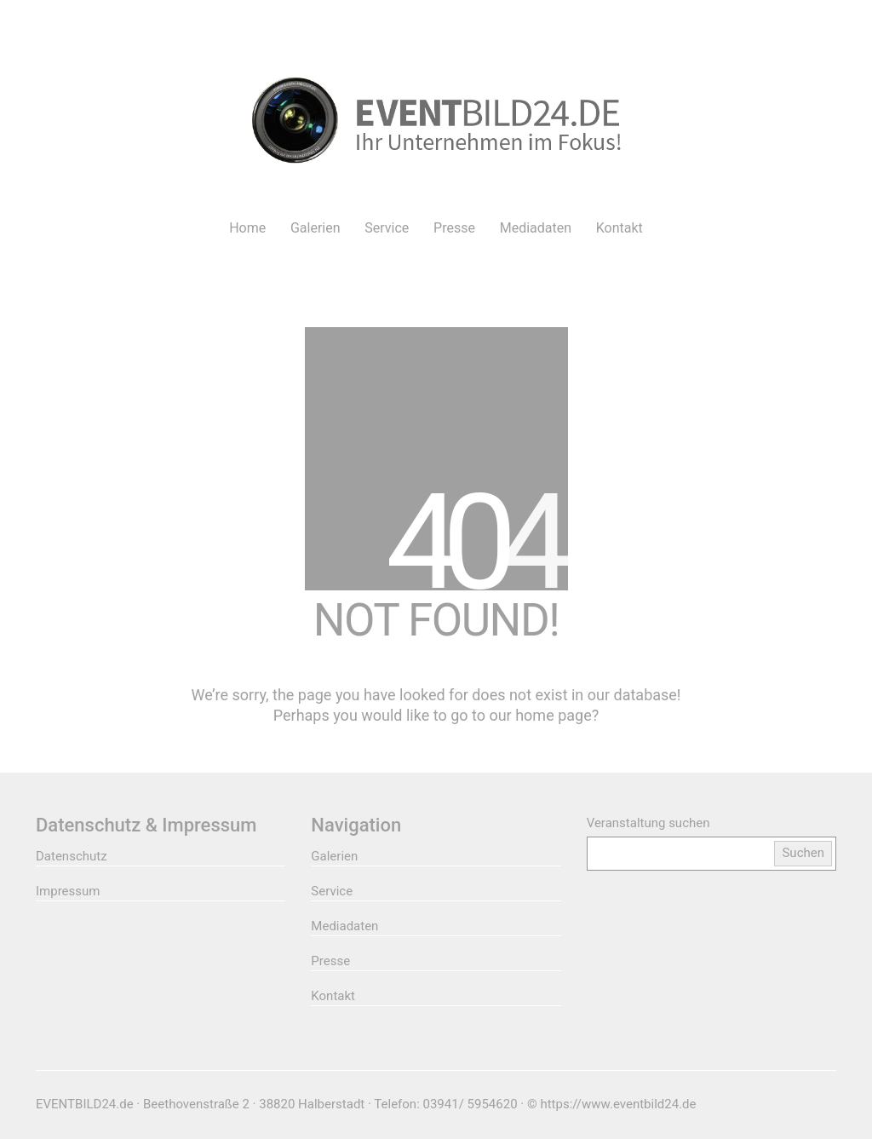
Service (332, 891)
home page (553, 715)
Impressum (68, 891)
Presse (330, 961)
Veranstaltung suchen (648, 823)
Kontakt (333, 996)
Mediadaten (344, 926)
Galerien (334, 856)
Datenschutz (71, 856)
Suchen (803, 852)
